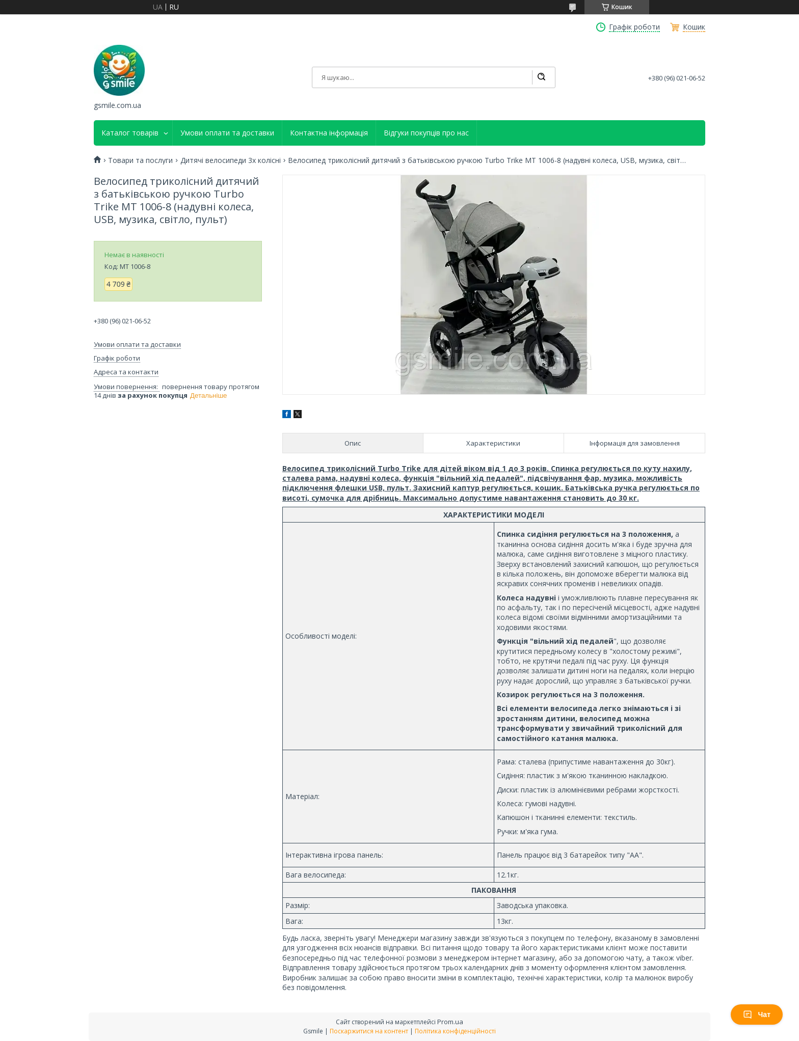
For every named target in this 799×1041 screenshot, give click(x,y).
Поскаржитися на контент (369, 1031)
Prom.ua (450, 1021)
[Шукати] (541, 77)
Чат (756, 1014)
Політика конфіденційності (455, 1031)
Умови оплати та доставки (227, 133)
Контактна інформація (329, 133)
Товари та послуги (140, 160)
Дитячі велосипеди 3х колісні (230, 160)
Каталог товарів (129, 133)
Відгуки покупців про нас (426, 133)
